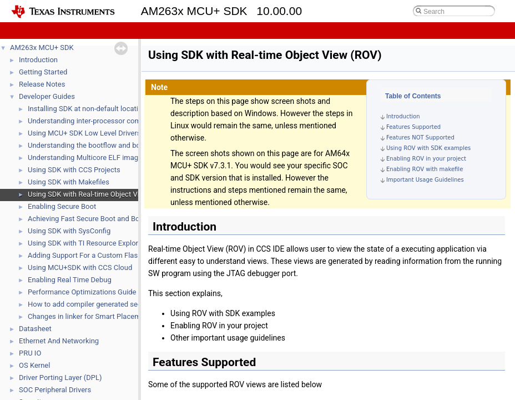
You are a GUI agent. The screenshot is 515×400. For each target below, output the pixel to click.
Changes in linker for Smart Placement (89, 316)
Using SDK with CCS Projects (74, 170)
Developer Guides (47, 96)
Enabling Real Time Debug (70, 280)
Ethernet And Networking (59, 341)
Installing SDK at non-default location (87, 108)
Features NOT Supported (420, 137)
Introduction (38, 60)
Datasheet (35, 328)
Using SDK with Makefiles (68, 182)
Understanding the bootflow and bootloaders (99, 145)
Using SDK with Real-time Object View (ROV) (98, 194)
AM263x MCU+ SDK (42, 47)
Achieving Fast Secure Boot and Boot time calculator (112, 218)
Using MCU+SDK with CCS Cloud (80, 267)
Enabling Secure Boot (62, 206)
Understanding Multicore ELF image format (96, 157)
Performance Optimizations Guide (82, 292)
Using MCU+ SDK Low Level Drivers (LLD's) (96, 133)
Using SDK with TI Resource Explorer (86, 243)
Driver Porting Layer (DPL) (60, 377)
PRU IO (30, 353)
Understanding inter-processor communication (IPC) (111, 121)
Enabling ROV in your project (426, 159)
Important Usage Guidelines (425, 180)
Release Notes (42, 84)
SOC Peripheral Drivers (55, 390)
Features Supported (413, 127)
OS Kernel (34, 365)
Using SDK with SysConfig (69, 231)
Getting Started (43, 72)
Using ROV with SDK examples (428, 148)
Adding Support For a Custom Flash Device (96, 255)
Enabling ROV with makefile (424, 169)
